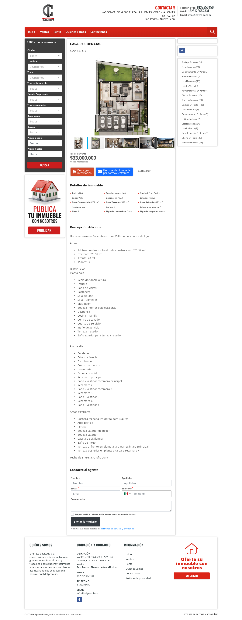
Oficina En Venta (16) (192, 95)
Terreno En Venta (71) (192, 100)
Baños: (31, 126)
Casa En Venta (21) (191, 67)
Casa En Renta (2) (190, 109)
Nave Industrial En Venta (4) (195, 90)
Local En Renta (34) (191, 123)
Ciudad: (31, 50)
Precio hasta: (34, 148)
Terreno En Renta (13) (192, 142)
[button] (171, 62)
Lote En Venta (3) (190, 86)
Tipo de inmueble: (37, 83)
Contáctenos (98, 32)
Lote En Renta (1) (190, 128)
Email (75, 488)
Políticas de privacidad (138, 578)
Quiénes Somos (76, 32)
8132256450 (205, 7)
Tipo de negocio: (36, 105)
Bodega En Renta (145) (193, 104)
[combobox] (44, 55)
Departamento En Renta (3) (195, 114)
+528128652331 (198, 10)
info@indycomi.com (88, 593)
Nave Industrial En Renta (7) (195, 133)
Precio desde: (34, 137)
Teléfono (127, 488)
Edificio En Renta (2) (191, 119)
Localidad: (33, 61)
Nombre (76, 478)
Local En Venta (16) (191, 81)
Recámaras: (33, 116)
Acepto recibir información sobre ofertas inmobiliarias (105, 514)
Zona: (30, 72)
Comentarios (78, 499)
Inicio (31, 32)
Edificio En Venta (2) (191, 76)
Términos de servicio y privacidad (117, 528)
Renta (57, 32)
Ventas (44, 32)
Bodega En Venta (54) (192, 62)
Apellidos (128, 478)
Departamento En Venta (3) (195, 71)
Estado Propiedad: (37, 94)
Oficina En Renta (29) (192, 137)
